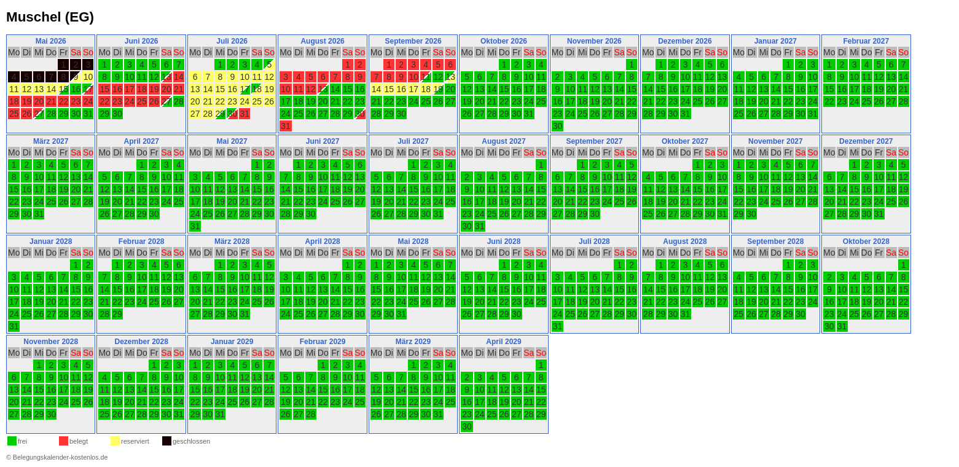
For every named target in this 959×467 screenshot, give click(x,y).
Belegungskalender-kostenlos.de (60, 457)
